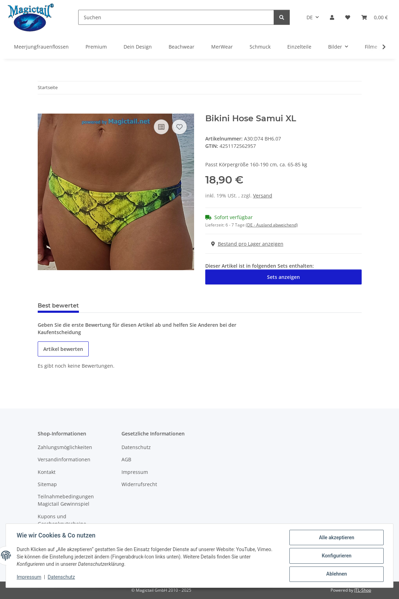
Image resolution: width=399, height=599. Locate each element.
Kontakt (47, 472)
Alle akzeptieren (336, 538)
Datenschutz (61, 577)
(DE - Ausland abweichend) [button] (272, 225)
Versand (262, 195)
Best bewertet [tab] (58, 305)
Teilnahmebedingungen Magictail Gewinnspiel (66, 500)
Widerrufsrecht (139, 484)
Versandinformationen (64, 459)
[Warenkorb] (374, 17)
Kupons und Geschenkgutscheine (62, 520)
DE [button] (309, 17)
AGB (126, 459)
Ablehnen (336, 574)
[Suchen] (176, 17)
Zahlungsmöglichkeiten (65, 447)
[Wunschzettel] (348, 17)
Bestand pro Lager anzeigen (247, 243)
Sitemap (47, 484)
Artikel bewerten (63, 349)
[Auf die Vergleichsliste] (161, 127)
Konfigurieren (336, 556)
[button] (332, 17)
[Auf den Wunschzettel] (179, 127)
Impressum (29, 577)
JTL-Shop (362, 590)
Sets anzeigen (283, 277)
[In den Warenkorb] (43, 110)
